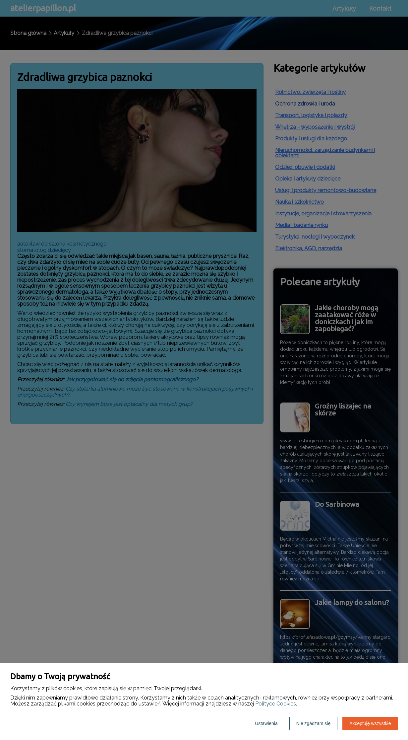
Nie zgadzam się (313, 723)
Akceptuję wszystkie (370, 723)
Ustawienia (266, 723)
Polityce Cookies (275, 704)
